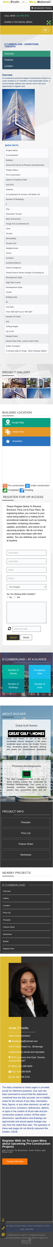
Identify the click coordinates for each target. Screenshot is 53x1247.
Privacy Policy (20, 1226)
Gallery (6, 898)
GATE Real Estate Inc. (26, 1046)
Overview (9, 53)
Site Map (29, 1229)
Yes (18, 597)
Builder (6, 941)
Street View (14, 432)
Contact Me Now (15, 1161)
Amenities (13, 441)
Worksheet (25, 855)
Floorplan (26, 822)
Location (9, 66)
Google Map (14, 422)
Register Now (8, 949)
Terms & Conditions (36, 1226)
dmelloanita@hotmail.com (24, 1041)
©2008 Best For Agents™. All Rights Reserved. (27, 1235)
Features (9, 60)
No (10, 597)
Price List (26, 833)
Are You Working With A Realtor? (21, 594)
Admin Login (8, 1226)
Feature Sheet (26, 844)
